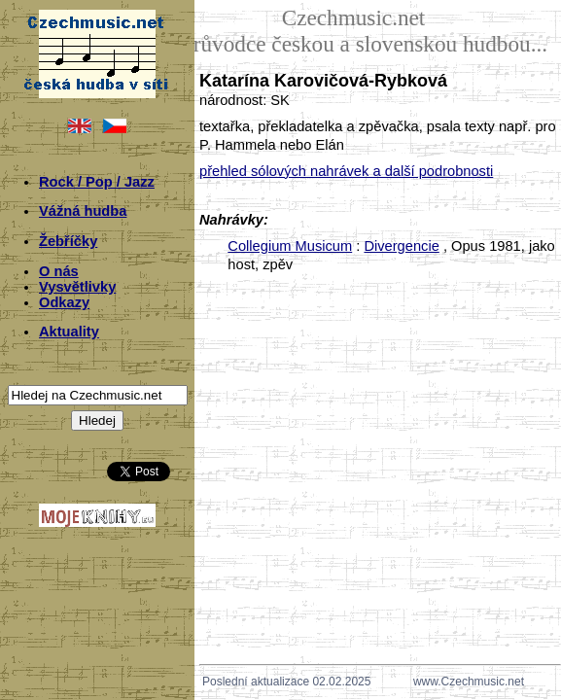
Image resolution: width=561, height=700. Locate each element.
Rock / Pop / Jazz (97, 182)
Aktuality (69, 331)
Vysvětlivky (77, 287)
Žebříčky (68, 241)
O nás (59, 271)
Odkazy (64, 302)
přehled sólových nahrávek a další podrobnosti (346, 171)
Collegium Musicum (290, 246)
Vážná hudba (82, 211)
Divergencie (401, 246)
